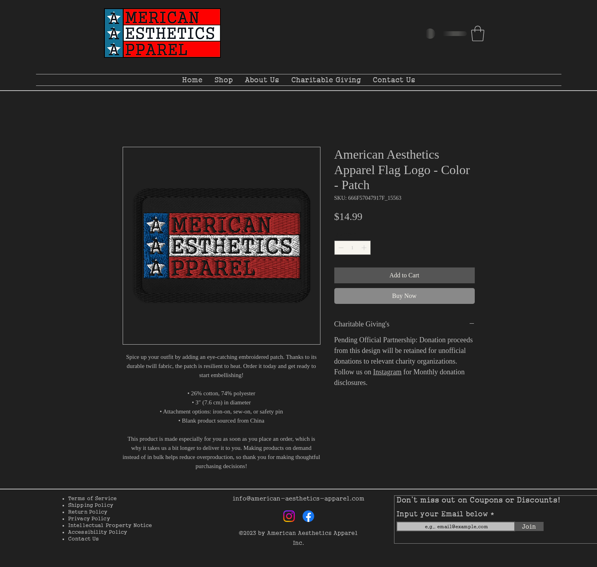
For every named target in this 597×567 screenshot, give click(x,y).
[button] (477, 33)
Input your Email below (443, 514)
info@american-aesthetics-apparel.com (298, 498)
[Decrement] (340, 247)
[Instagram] (289, 516)
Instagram (387, 372)
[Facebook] (308, 516)
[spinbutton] (352, 247)
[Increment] (365, 247)
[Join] (529, 526)
